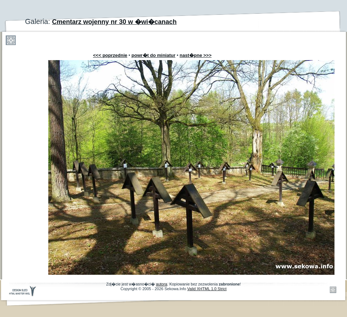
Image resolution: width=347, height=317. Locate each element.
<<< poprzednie (110, 55)
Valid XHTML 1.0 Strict (206, 289)
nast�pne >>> (195, 55)
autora (161, 284)
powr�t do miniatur (154, 55)
